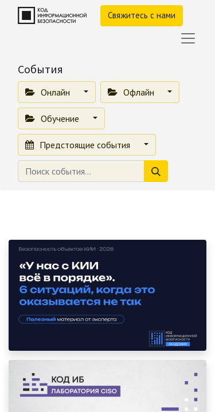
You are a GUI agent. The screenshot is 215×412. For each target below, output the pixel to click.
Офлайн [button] (132, 92)
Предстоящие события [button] (78, 144)
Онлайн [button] (48, 92)
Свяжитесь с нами (141, 15)
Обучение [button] (53, 118)
